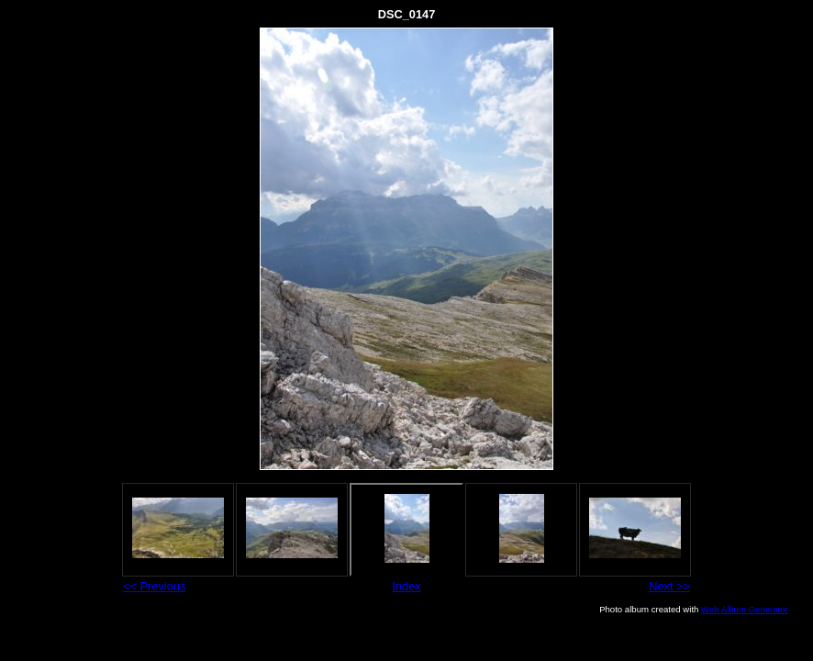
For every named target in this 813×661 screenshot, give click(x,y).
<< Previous (154, 586)
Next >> (669, 586)
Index (406, 586)
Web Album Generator (744, 609)
